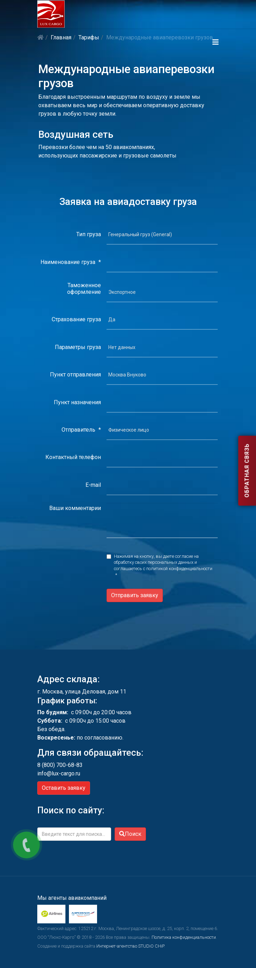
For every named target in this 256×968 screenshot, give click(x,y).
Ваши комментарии (75, 508)
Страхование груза (76, 319)
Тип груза (88, 234)
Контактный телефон (73, 457)
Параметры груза (78, 347)
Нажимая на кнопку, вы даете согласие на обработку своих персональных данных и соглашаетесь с (163, 566)
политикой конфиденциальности (179, 568)
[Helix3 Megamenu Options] (215, 42)
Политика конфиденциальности (184, 937)
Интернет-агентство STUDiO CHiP (130, 946)
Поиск (130, 834)
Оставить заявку (63, 788)
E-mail (93, 485)
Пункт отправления (75, 374)
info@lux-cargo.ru (58, 773)
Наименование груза (70, 262)
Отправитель (81, 429)
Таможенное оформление (84, 288)
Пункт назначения (77, 402)
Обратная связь (246, 471)
